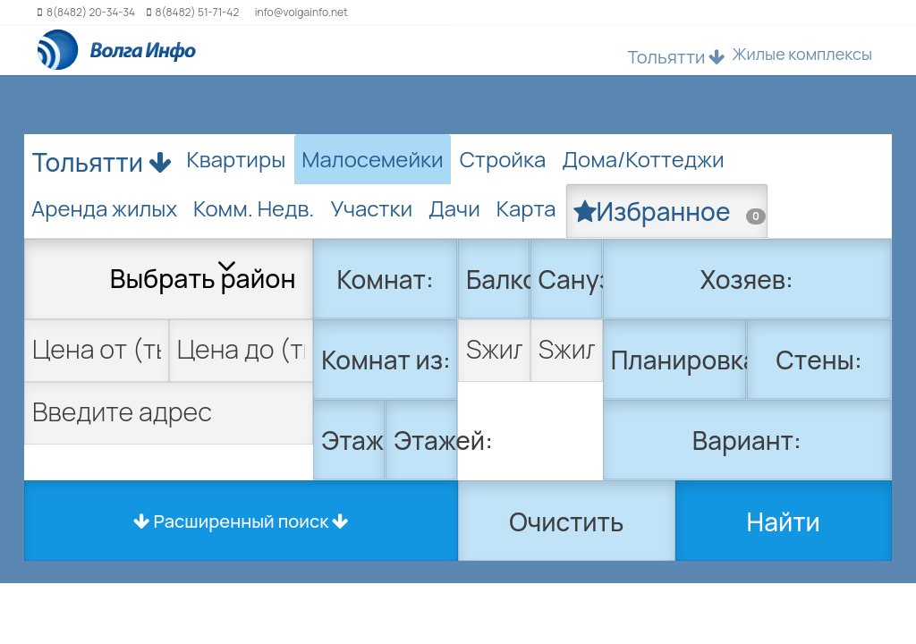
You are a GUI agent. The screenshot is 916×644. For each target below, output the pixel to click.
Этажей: (426, 440)
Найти (783, 521)
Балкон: (498, 279)
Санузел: (571, 279)
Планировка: (679, 360)
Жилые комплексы (802, 53)
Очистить (566, 521)
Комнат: (385, 279)
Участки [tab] (371, 208)
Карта (526, 208)
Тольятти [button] (676, 57)
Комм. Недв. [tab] (253, 208)
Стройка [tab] (503, 159)
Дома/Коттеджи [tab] (643, 159)
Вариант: (747, 440)
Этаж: (353, 440)
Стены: (819, 360)
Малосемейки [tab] (372, 159)
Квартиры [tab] (236, 159)
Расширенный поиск (241, 521)
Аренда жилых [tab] (104, 208)
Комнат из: (385, 360)
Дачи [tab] (454, 208)
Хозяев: (746, 279)
